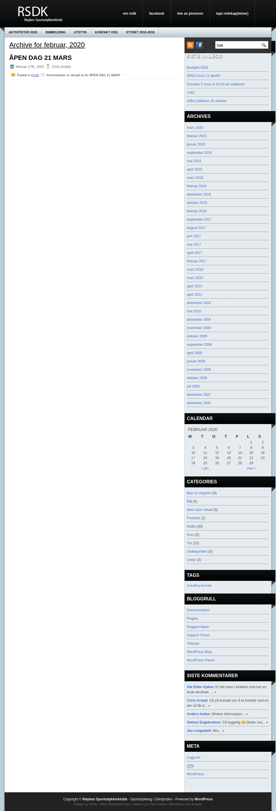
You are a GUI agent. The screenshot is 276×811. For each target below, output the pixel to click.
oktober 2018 (197, 203)
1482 (191, 93)
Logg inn (193, 757)
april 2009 (194, 353)
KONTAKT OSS (106, 32)
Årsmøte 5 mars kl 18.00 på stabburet (216, 84)
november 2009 (199, 328)
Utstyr (80, 32)
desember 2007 (199, 395)
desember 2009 (199, 320)
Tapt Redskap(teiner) (232, 14)
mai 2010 (194, 311)
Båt (189, 501)
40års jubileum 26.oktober (207, 101)
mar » (251, 468)
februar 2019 (196, 186)
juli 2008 (193, 386)
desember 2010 (199, 303)
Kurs (190, 535)
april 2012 (194, 295)
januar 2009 (196, 361)
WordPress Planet (201, 660)
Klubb (35, 75)
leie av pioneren (190, 14)
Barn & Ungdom (199, 493)
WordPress (195, 774)
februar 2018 (196, 211)
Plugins (192, 619)
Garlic (93, 804)
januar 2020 (196, 144)
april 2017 (194, 253)
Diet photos (177, 804)
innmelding (56, 32)
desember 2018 (199, 194)
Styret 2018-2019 (140, 32)
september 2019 (199, 153)
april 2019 (194, 169)
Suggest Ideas (198, 627)
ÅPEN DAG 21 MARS (40, 57)
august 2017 (196, 228)
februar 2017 (196, 261)
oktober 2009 (197, 336)
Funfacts (193, 518)
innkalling (193, 585)
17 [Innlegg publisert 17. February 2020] (193, 458)
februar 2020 (196, 136)
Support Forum (198, 635)
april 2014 (194, 286)
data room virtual (199, 510)
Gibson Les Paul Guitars (150, 804)
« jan (205, 468)
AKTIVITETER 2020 (23, 32)
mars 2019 (195, 178)
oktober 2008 (197, 378)
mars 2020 (195, 128)
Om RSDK (129, 14)
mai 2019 (194, 161)
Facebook (156, 14)
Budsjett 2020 (197, 68)
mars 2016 (195, 270)
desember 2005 (199, 403)
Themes (193, 644)
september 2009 (199, 345)
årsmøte (206, 585)
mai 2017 (194, 245)
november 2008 (199, 370)
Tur (189, 543)
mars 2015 (195, 278)
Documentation (198, 610)
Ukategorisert (197, 551)
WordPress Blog (199, 652)
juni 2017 (194, 236)
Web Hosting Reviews (115, 804)
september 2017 (199, 219)
